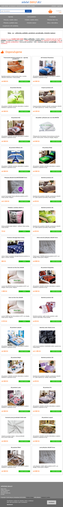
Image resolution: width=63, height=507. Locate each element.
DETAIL (24, 231)
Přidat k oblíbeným (5, 490)
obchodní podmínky (21, 6)
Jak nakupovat (4, 491)
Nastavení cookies (45, 497)
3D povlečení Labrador (15, 327)
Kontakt (2, 494)
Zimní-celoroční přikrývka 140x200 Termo (47, 237)
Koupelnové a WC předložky (10, 26)
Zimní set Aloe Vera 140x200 (16, 297)
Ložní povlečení (31, 16)
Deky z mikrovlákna (52, 23)
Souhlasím (51, 502)
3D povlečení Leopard (47, 417)
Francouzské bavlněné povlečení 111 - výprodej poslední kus (16, 58)
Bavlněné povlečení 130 (47, 357)
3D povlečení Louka (16, 387)
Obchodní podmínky (5, 493)
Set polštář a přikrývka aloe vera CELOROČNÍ (47, 117)
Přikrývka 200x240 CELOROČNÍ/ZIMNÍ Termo (15, 177)
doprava (28, 6)
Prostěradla (52, 16)
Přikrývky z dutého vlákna (10, 19)
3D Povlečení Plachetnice (47, 57)
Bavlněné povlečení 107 (47, 177)
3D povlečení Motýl (47, 147)
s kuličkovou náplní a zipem (12, 40)
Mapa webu (3, 488)
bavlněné (35, 40)
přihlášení (54, 6)
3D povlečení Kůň (15, 117)
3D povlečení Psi (47, 387)
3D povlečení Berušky (15, 87)
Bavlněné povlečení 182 (47, 297)
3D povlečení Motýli (16, 357)
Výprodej (10, 16)
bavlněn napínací (43, 42)
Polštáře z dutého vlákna (31, 19)
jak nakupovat (12, 6)
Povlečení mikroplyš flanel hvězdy (15, 237)
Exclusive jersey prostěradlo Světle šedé (15, 417)
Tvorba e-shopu (29, 497)
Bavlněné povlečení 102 (47, 207)
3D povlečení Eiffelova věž (15, 147)
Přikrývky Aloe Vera (52, 19)
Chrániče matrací (31, 23)
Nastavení (10, 504)
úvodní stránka (4, 6)
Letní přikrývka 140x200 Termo (47, 447)
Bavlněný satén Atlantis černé (47, 327)
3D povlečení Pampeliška (47, 267)
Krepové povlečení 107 (47, 87)
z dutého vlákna (34, 39)
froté (35, 42)
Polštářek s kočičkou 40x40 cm (16, 207)
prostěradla (52, 42)
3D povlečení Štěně (16, 447)
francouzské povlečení (26, 42)
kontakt (33, 6)
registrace (59, 6)
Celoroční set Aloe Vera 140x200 (16, 267)
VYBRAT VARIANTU (24, 81)
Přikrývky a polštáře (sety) (10, 23)
